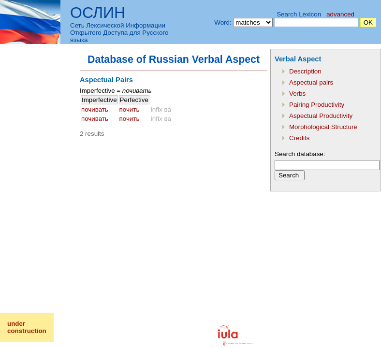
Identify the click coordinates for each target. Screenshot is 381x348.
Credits (299, 138)
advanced (340, 14)
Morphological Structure (323, 126)
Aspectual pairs (311, 82)
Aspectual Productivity (320, 115)
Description (305, 71)
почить (129, 109)
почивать (94, 109)
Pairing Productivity (316, 104)
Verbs (297, 93)
